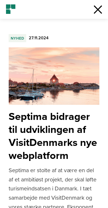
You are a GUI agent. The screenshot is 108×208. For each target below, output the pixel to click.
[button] (98, 9)
